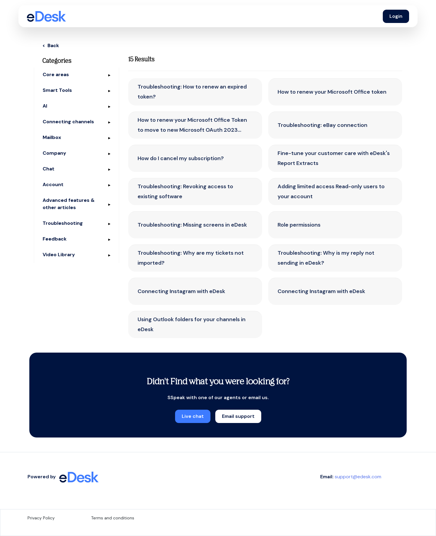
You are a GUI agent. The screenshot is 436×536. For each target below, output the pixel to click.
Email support (238, 416)
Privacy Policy (41, 518)
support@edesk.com (358, 476)
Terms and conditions (112, 518)
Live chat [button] (193, 416)
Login (395, 16)
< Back (50, 45)
